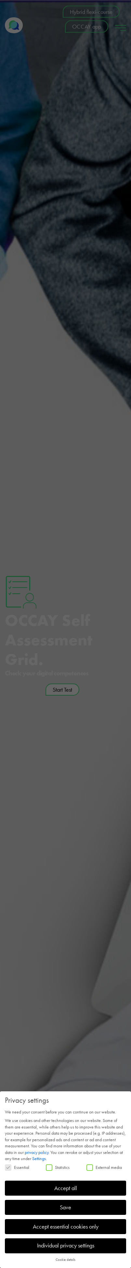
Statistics (58, 1167)
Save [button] (65, 1207)
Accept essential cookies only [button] (65, 1226)
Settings (39, 1158)
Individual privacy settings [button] (65, 1245)
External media (104, 1167)
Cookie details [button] (65, 1260)
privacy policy (36, 1152)
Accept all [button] (65, 1188)
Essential (17, 1167)
